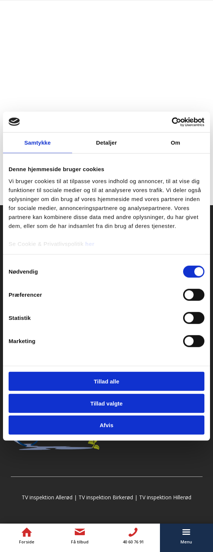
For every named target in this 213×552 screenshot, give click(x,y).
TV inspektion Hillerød (165, 497)
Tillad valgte (106, 403)
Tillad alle (106, 381)
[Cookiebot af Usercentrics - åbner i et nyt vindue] (171, 122)
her (90, 243)
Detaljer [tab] (106, 142)
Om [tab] (175, 142)
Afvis (107, 425)
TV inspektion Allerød (47, 497)
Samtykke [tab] (37, 142)
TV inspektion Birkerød (105, 497)
